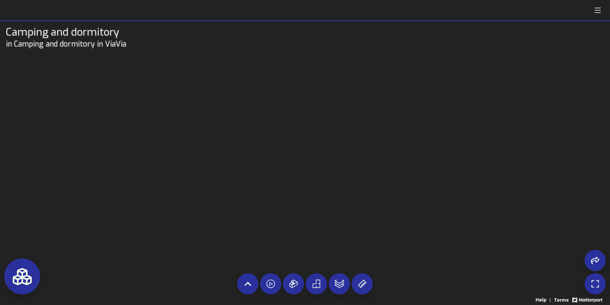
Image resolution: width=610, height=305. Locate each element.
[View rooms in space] (22, 276)
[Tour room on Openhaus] (74, 32)
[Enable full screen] (595, 283)
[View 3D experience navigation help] (544, 299)
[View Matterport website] (587, 299)
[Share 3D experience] (595, 260)
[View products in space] (597, 10)
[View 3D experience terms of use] (562, 299)
